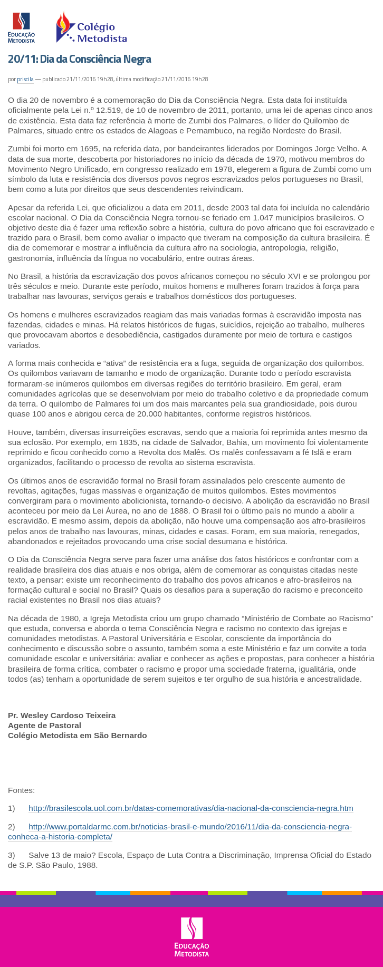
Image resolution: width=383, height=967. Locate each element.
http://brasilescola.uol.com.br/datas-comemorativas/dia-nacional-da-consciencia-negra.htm (190, 808)
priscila (25, 79)
